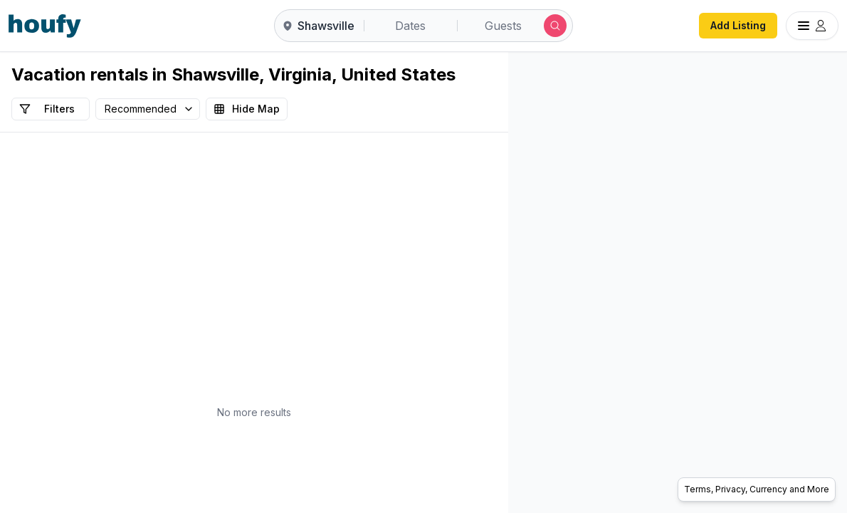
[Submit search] (555, 25)
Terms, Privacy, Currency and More (756, 489)
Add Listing (738, 25)
